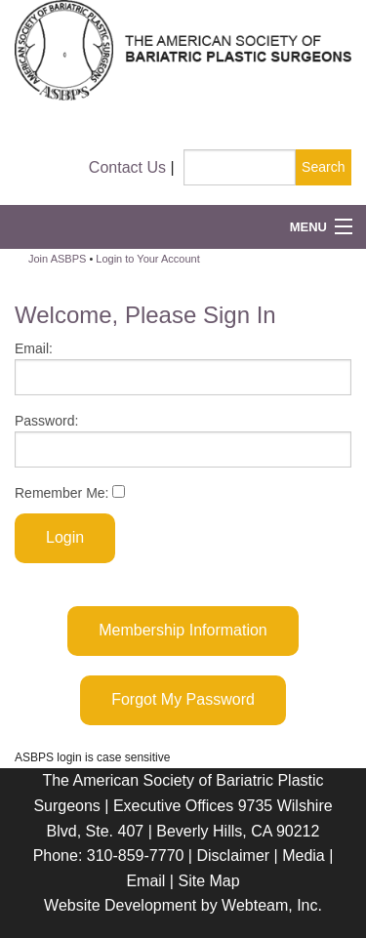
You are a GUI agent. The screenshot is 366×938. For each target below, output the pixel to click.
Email (145, 881)
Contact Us (127, 167)
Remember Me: (70, 493)
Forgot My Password (183, 699)
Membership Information (183, 630)
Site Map (208, 881)
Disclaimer (232, 855)
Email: (183, 368)
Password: (183, 440)
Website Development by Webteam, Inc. (183, 905)
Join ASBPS (57, 259)
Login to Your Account (147, 259)
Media (303, 855)
